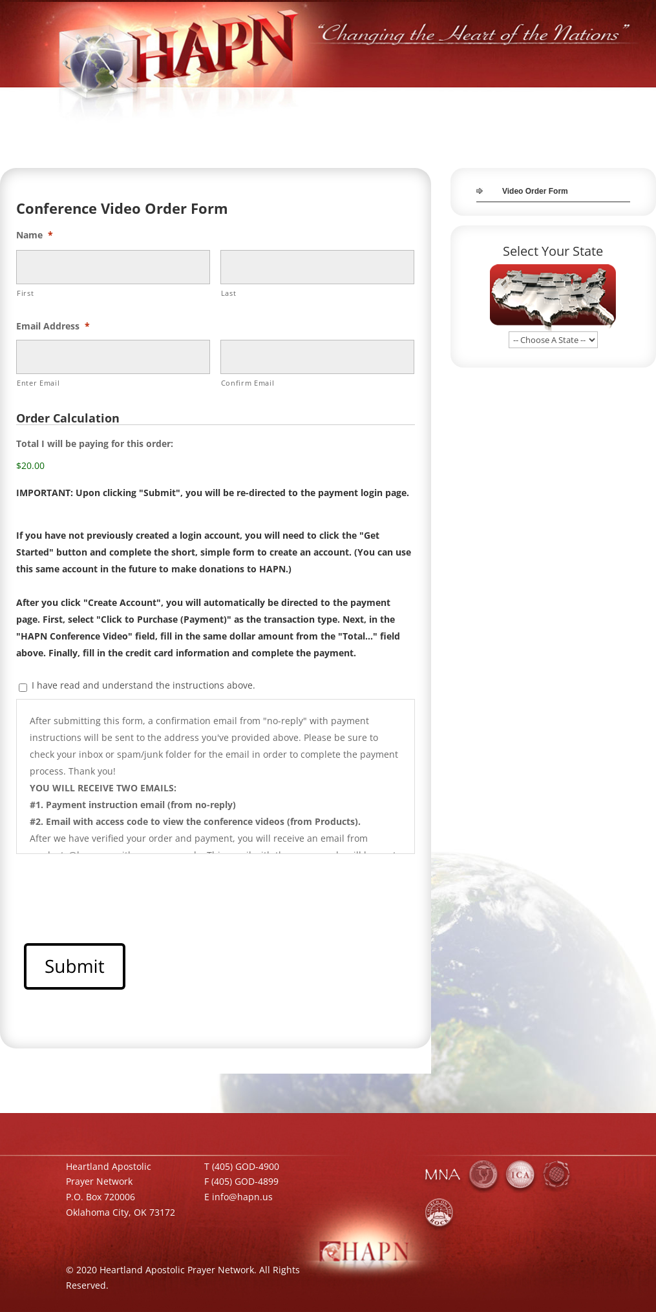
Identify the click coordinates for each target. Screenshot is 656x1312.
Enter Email (38, 383)
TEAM (555, 102)
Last (229, 293)
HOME (307, 102)
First (25, 293)
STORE (445, 102)
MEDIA (485, 102)
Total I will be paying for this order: (94, 444)
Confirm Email (248, 383)
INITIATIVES (396, 102)
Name (34, 235)
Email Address (53, 326)
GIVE (521, 102)
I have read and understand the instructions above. (143, 685)
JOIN (589, 102)
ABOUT (346, 102)
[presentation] (114, 889)
